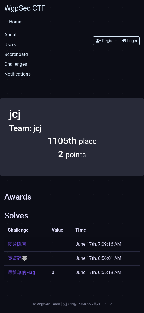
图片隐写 (17, 244)
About (10, 35)
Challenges (15, 64)
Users (10, 44)
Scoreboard (16, 54)
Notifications (17, 74)
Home (15, 22)
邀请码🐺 (17, 258)
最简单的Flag (21, 272)
